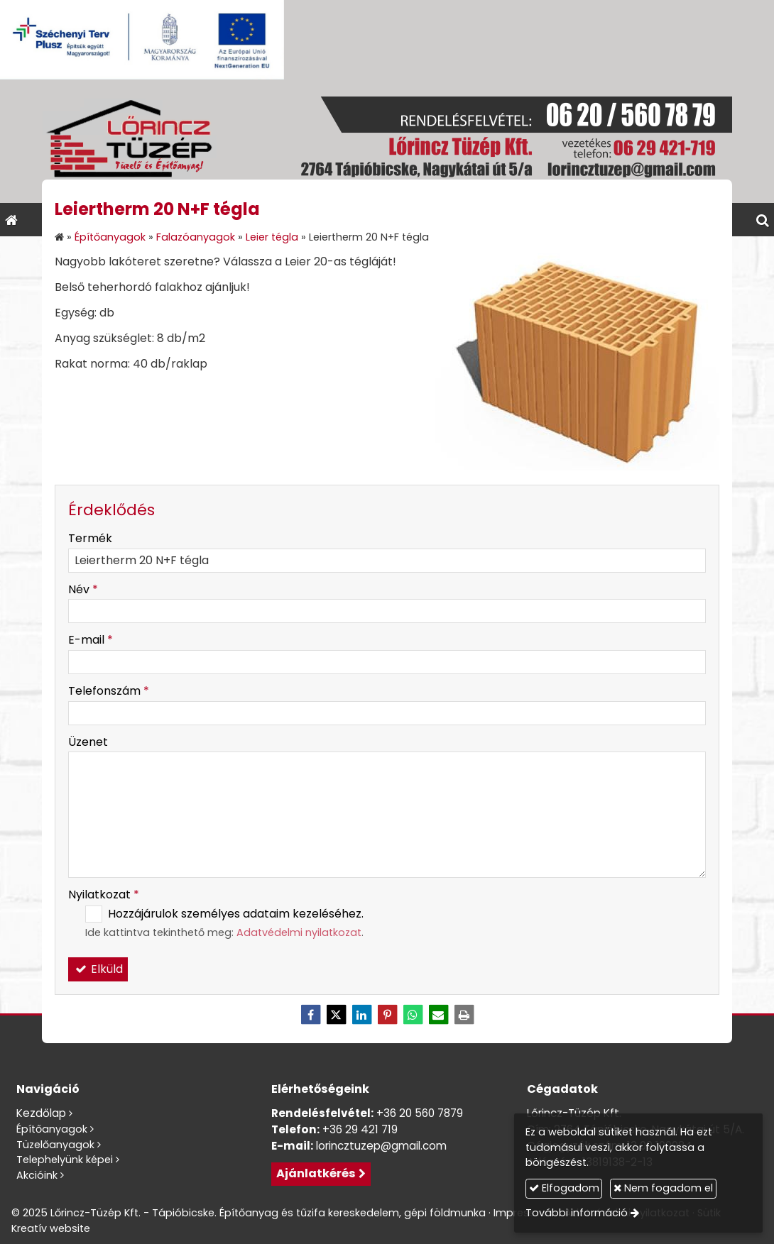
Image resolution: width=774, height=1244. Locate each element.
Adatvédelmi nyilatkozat (298, 932)
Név (83, 589)
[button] (762, 219)
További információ (576, 1213)
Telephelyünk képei (64, 1159)
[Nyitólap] (387, 141)
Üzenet (88, 742)
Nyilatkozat (103, 894)
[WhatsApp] (412, 1014)
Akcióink (37, 1175)
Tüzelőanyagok (55, 1145)
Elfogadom (564, 1188)
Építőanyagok (51, 1129)
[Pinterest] (387, 1014)
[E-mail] (438, 1014)
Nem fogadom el (663, 1188)
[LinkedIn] (361, 1014)
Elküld (98, 969)
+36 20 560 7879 (419, 1113)
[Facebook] (310, 1014)
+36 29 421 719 (360, 1129)
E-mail (90, 640)
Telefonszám (108, 691)
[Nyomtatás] (463, 1014)
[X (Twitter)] (336, 1014)
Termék (90, 538)
